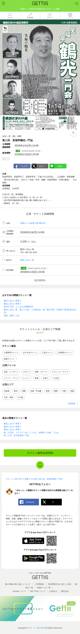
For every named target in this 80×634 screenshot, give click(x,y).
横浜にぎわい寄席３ (12, 423)
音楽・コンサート (11, 372)
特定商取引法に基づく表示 (59, 584)
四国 (72, 391)
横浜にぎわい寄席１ (12, 429)
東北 (16, 391)
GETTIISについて (38, 591)
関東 (24, 391)
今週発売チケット (11, 352)
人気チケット (47, 352)
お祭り (45, 378)
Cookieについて (19, 591)
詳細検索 (71, 403)
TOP (40, 466)
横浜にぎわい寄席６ (12, 301)
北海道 (6, 391)
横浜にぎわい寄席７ (12, 304)
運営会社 (65, 591)
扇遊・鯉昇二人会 (11, 315)
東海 (47, 391)
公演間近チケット (64, 352)
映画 (36, 378)
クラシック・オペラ (60, 372)
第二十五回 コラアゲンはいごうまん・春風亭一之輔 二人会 (31, 432)
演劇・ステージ (41, 372)
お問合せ (53, 591)
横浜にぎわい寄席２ (12, 426)
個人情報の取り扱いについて (18, 584)
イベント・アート (11, 378)
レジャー (26, 378)
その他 (55, 378)
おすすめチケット (30, 352)
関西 (56, 391)
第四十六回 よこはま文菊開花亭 (18, 307)
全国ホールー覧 (44, 587)
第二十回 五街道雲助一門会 (16, 435)
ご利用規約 (39, 584)
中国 (64, 391)
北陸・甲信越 (35, 391)
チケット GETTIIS (36, 628)
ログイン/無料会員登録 (40, 453)
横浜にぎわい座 (27, 260)
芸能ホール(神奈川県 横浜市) (33, 223)
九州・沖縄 (8, 397)
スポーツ (26, 372)
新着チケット (9, 359)
